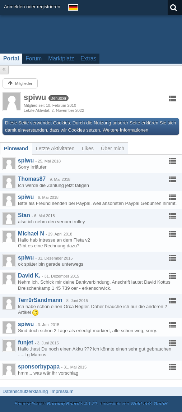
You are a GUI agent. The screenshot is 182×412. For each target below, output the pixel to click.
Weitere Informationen (126, 130)
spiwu (26, 160)
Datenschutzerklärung (25, 391)
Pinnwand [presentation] (16, 148)
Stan (24, 215)
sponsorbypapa (39, 366)
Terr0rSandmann (40, 300)
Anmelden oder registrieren (32, 6)
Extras (88, 58)
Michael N (31, 233)
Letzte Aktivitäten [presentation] (55, 148)
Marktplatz (61, 58)
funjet (25, 342)
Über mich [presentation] (112, 148)
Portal (11, 58)
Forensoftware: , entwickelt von (90, 403)
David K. (29, 276)
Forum (33, 58)
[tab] (16, 148)
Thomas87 (32, 179)
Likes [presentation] (88, 148)
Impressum (61, 391)
